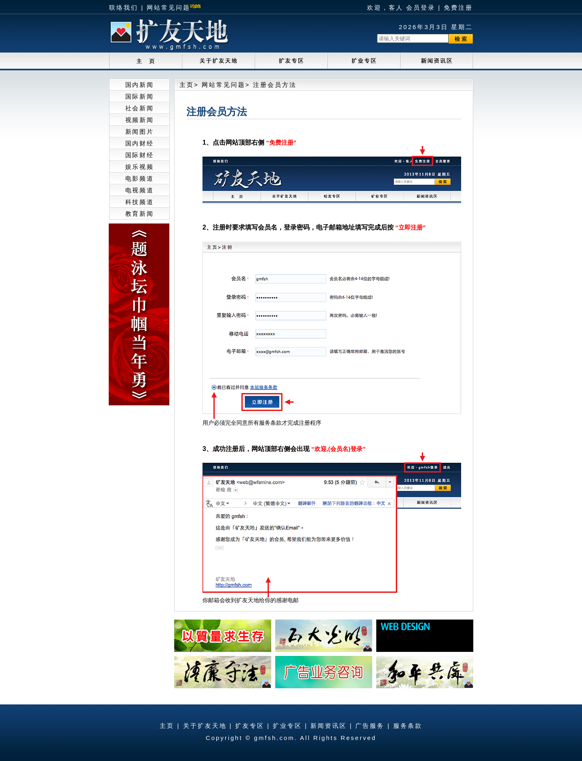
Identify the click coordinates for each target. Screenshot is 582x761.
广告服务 (369, 725)
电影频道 (139, 178)
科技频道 (139, 201)
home (145, 61)
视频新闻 (139, 119)
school (291, 61)
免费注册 (458, 7)
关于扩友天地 (205, 725)
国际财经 (139, 155)
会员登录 (420, 7)
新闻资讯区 (328, 725)
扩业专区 (287, 725)
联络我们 (123, 7)
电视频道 (139, 190)
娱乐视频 (139, 166)
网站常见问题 (168, 7)
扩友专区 (249, 725)
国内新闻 (139, 84)
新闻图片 (139, 131)
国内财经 (139, 143)
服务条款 (407, 725)
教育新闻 (139, 213)
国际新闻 (139, 96)
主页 (186, 84)
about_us (218, 61)
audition (363, 61)
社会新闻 (139, 108)
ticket (436, 61)
